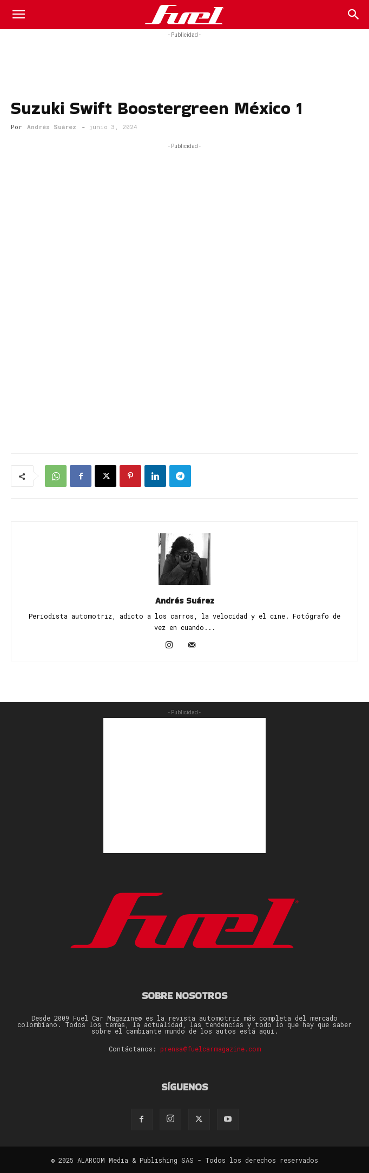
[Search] (354, 14)
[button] (18, 14)
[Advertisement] (184, 54)
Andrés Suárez (51, 127)
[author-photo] (184, 585)
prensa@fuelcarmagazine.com (210, 1048)
